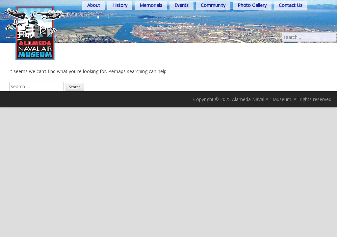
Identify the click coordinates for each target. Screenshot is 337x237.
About (93, 5)
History (119, 5)
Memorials (151, 5)
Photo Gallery (252, 5)
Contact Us (290, 5)
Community (213, 5)
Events (181, 5)
